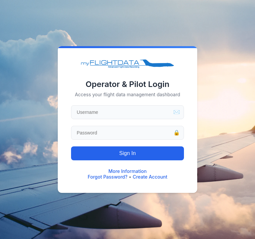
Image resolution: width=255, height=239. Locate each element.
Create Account (150, 177)
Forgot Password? (108, 177)
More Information (127, 171)
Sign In (127, 153)
